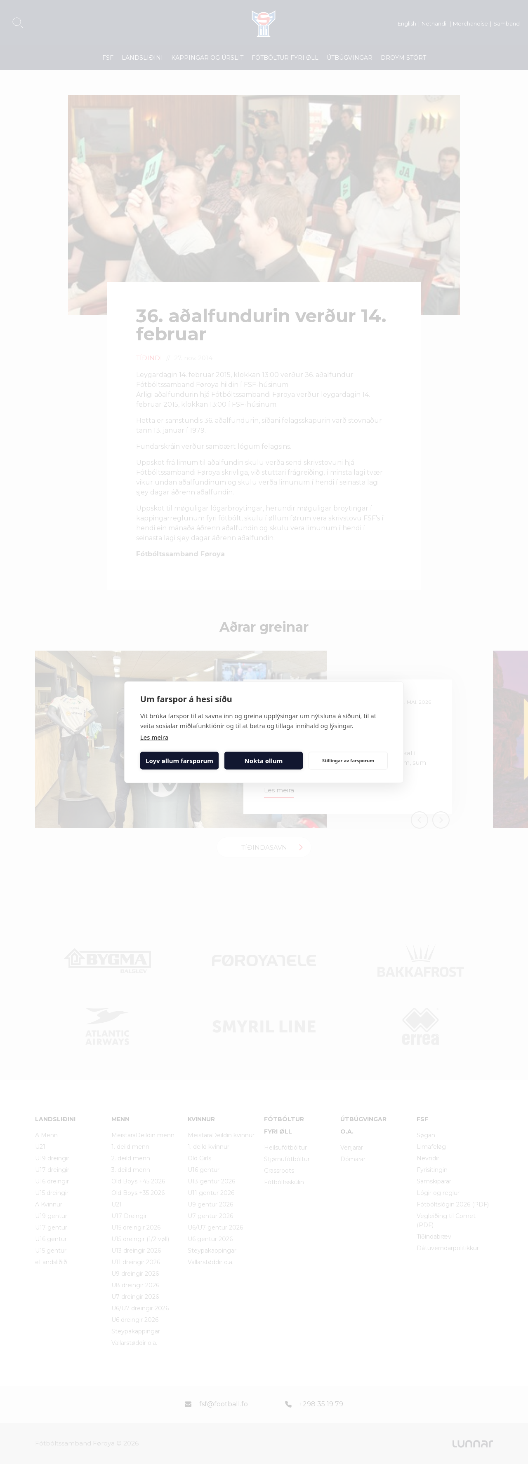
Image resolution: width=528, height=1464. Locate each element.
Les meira (154, 737)
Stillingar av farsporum (348, 760)
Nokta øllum (264, 761)
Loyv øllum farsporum (179, 761)
